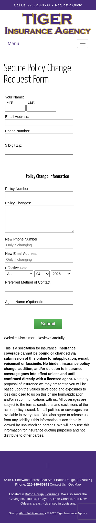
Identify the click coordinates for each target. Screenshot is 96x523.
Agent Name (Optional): (24, 302)
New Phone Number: (21, 239)
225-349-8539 (38, 5)
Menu (13, 43)
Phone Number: (17, 131)
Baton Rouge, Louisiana (42, 494)
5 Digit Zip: (13, 145)
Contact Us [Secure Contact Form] (58, 484)
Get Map (74, 484)
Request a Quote (68, 5)
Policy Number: (17, 189)
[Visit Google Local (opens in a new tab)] (48, 465)
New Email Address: (21, 254)
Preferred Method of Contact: (28, 282)
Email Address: (17, 117)
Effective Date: (16, 268)
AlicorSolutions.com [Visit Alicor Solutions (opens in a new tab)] (31, 513)
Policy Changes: (18, 203)
